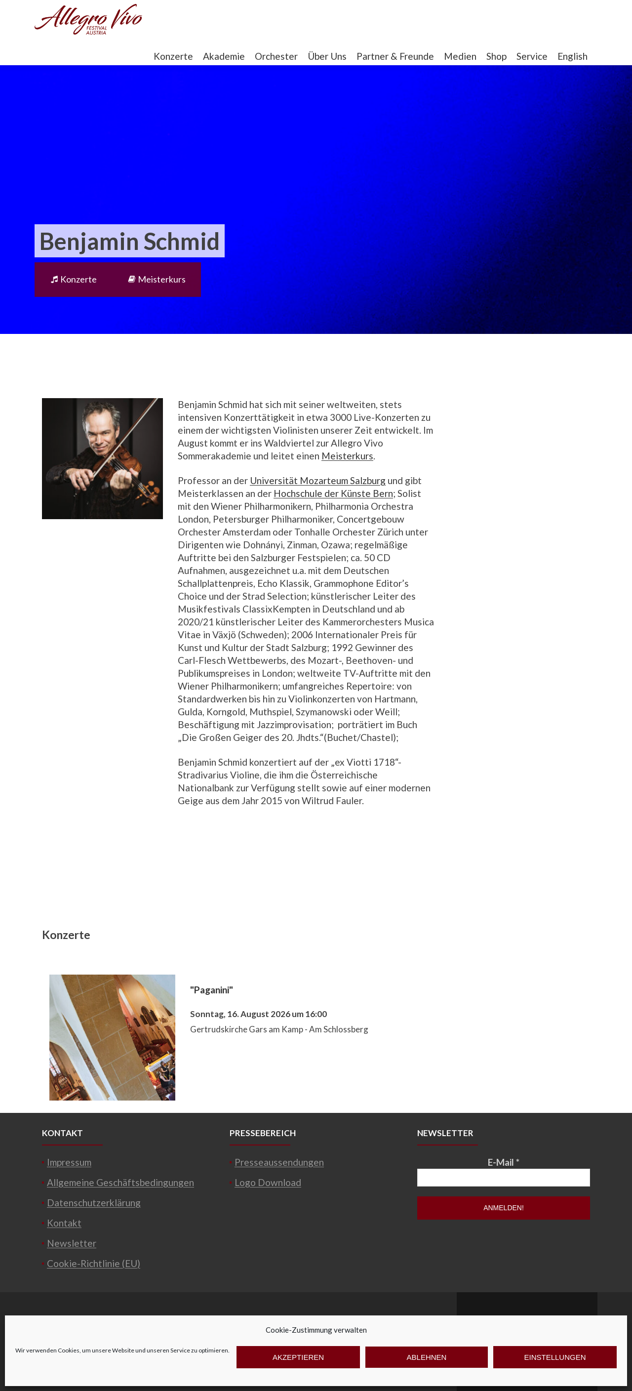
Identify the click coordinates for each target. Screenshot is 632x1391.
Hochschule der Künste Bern (333, 493)
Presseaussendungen (279, 1162)
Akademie (224, 56)
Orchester (276, 56)
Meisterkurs (156, 279)
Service (532, 56)
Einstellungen (555, 1357)
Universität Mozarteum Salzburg (318, 480)
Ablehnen (427, 1357)
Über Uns (327, 56)
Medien (460, 56)
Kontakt (64, 1222)
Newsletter (71, 1243)
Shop (496, 56)
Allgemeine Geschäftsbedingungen (120, 1182)
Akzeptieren (298, 1357)
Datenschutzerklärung (94, 1202)
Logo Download (268, 1182)
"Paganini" (211, 989)
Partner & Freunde (395, 56)
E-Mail (503, 1162)
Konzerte (173, 56)
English (572, 56)
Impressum (69, 1162)
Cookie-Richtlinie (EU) (93, 1263)
